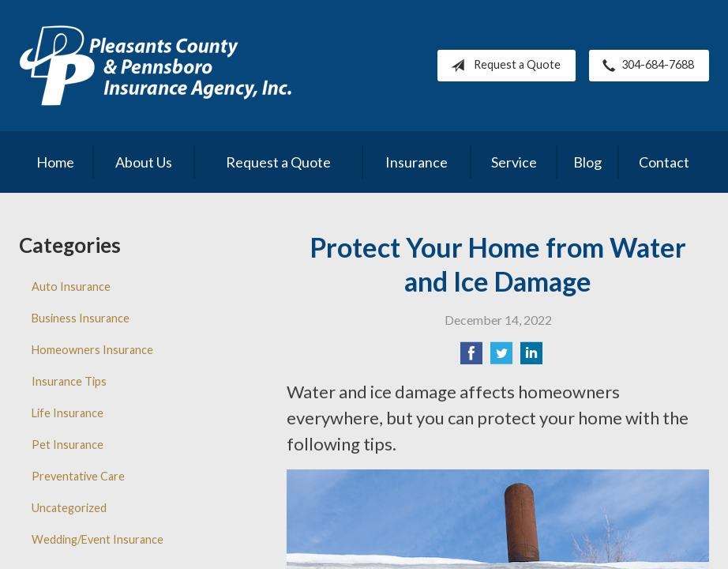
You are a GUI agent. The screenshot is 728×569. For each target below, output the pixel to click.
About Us (143, 162)
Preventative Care (78, 476)
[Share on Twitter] (501, 357)
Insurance (416, 162)
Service (514, 162)
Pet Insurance (67, 444)
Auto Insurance (71, 286)
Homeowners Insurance (92, 349)
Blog (587, 162)
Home (55, 162)
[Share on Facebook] (471, 357)
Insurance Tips (69, 381)
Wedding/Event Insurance (97, 539)
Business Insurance (80, 318)
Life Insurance (67, 413)
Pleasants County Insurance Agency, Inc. (155, 65)
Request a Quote (503, 65)
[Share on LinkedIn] (531, 357)
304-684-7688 (645, 65)
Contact (664, 162)
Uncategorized (69, 507)
